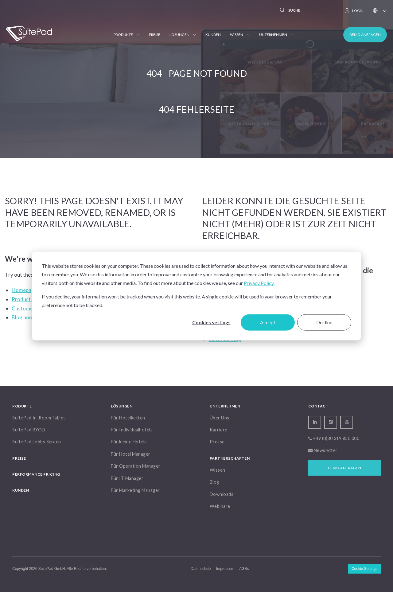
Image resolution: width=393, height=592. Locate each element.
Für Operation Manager (136, 466)
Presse (217, 441)
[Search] (282, 10)
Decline (324, 322)
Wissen (240, 34)
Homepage (24, 290)
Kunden (213, 34)
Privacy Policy (259, 283)
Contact (318, 406)
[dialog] (196, 296)
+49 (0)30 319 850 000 (334, 438)
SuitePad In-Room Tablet (38, 417)
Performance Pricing (36, 474)
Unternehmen (276, 34)
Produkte (127, 34)
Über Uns (219, 417)
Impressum (225, 569)
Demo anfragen (365, 34)
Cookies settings (211, 322)
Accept (267, 322)
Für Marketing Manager (135, 490)
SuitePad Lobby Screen (36, 441)
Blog (214, 482)
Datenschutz (201, 569)
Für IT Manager (127, 478)
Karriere (219, 429)
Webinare (220, 506)
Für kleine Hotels (129, 441)
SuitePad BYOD (28, 429)
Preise (154, 34)
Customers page (31, 308)
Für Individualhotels (132, 429)
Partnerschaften (230, 458)
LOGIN (354, 10)
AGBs (244, 569)
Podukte (22, 406)
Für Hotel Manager (130, 454)
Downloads (222, 494)
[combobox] (309, 10)
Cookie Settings (364, 569)
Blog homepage (30, 317)
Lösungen (182, 34)
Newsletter (323, 450)
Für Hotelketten (128, 417)
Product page (27, 299)
